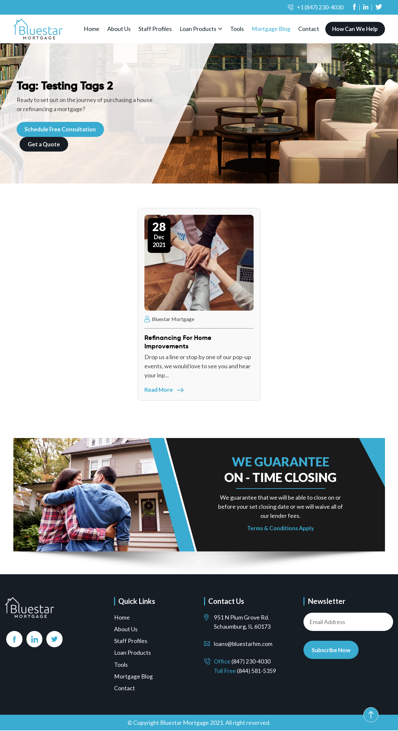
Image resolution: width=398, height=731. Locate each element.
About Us (119, 28)
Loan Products (198, 28)
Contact (309, 28)
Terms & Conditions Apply (280, 529)
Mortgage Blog (272, 28)
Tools (238, 28)
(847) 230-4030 (251, 661)
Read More (164, 389)
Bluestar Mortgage (169, 319)
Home (92, 28)
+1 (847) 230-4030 (320, 7)
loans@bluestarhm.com (243, 644)
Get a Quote (44, 143)
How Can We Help (355, 28)
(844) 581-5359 (256, 671)
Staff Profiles (155, 28)
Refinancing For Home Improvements (178, 341)
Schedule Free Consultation (60, 128)
